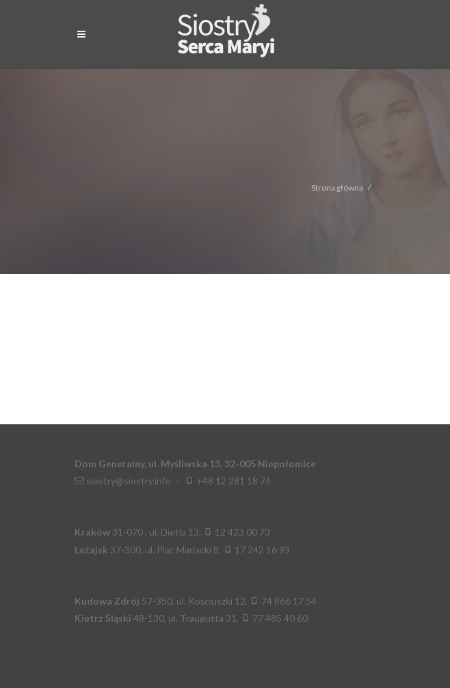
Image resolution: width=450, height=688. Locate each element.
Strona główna (337, 187)
